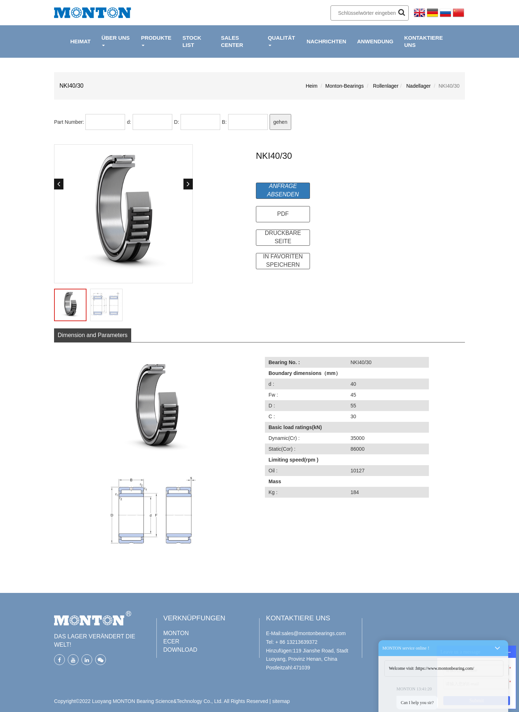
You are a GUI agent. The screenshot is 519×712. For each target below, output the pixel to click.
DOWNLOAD (180, 650)
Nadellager (418, 86)
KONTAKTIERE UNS (423, 41)
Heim (312, 86)
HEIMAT (80, 41)
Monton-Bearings (344, 86)
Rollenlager (385, 86)
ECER (171, 641)
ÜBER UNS (115, 40)
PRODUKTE (156, 40)
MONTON (176, 633)
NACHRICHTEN (326, 41)
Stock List (191, 41)
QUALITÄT (281, 40)
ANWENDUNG (375, 41)
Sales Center (232, 41)
